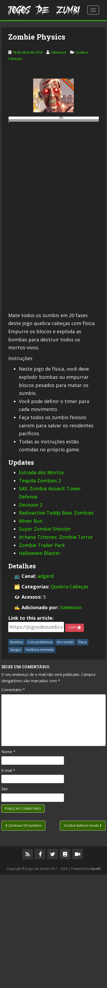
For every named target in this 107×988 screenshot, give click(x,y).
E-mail (8, 884)
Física (82, 755)
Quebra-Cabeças (69, 700)
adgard (45, 689)
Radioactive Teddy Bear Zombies (56, 626)
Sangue (15, 763)
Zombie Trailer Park (42, 659)
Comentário (13, 803)
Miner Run (30, 634)
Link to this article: (31, 731)
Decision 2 (30, 618)
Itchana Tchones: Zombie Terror (56, 650)
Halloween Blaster (39, 666)
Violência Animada (40, 763)
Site (4, 902)
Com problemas (40, 755)
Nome (8, 865)
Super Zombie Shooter (45, 642)
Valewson (58, 165)
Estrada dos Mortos (41, 586)
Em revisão (65, 755)
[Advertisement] (53, 80)
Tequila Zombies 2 (40, 594)
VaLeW (95, 982)
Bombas (16, 755)
